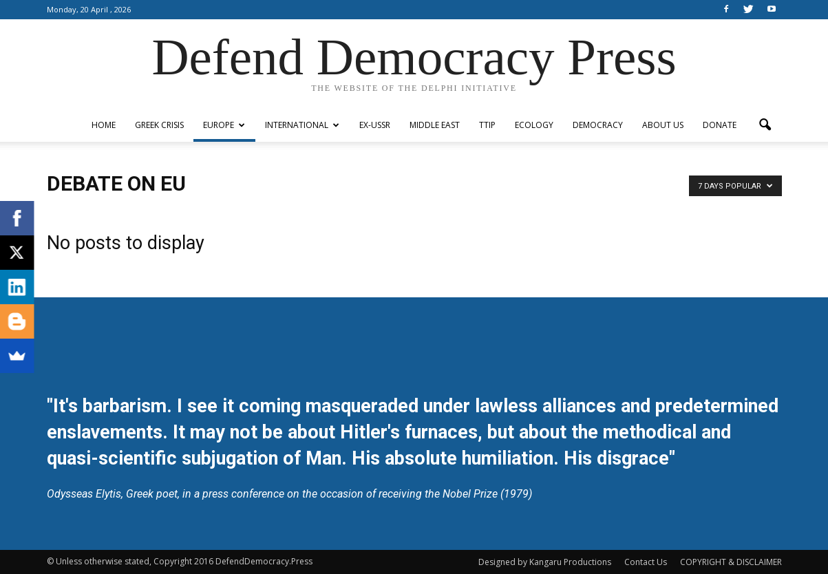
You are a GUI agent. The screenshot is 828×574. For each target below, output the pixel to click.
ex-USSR (374, 125)
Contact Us (645, 562)
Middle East (435, 125)
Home (104, 125)
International (302, 125)
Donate (719, 125)
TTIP (487, 125)
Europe (224, 125)
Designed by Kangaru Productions (544, 562)
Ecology (534, 125)
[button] (765, 125)
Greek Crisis (159, 125)
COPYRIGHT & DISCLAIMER (731, 562)
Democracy (598, 125)
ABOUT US (662, 125)
